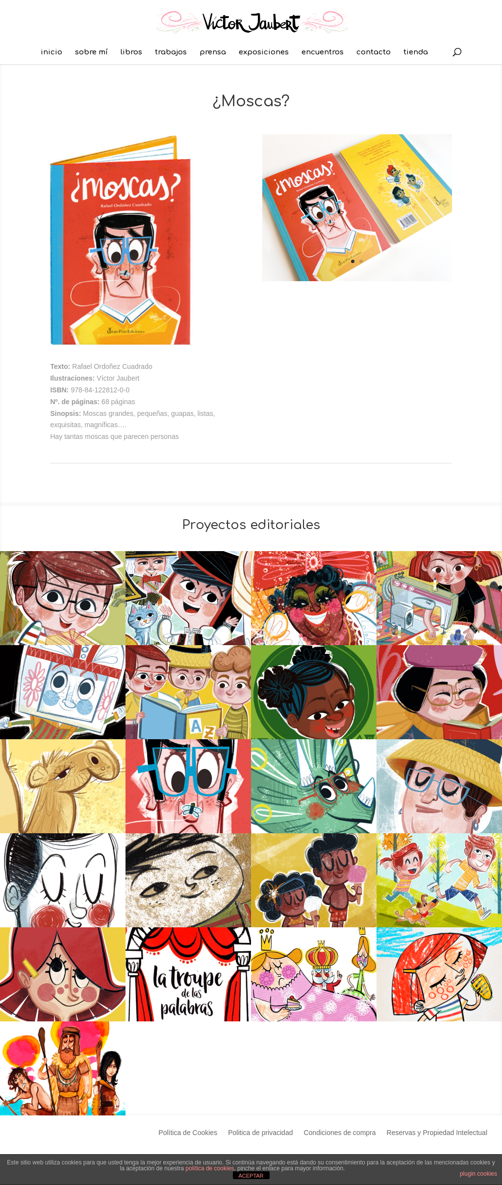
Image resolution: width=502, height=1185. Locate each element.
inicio (51, 52)
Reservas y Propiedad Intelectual (437, 1133)
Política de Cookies (187, 1133)
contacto (373, 52)
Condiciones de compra (339, 1133)
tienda (415, 52)
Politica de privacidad (260, 1133)
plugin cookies (478, 1173)
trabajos (171, 52)
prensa (213, 52)
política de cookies (210, 1168)
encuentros (322, 52)
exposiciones (264, 52)
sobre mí (91, 52)
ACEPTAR (250, 1176)
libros (131, 52)
